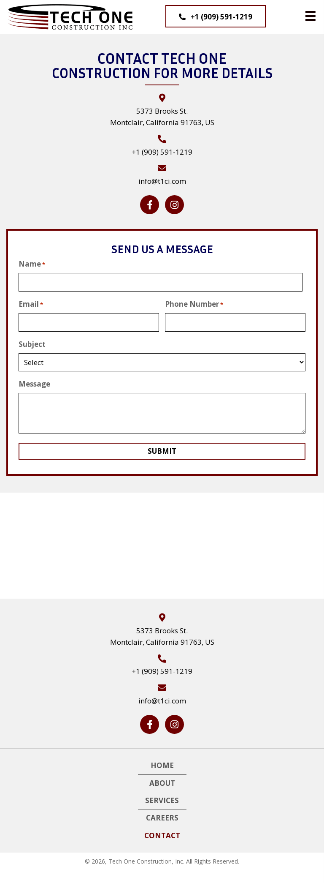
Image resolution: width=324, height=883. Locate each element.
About (162, 781)
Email (31, 303)
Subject (32, 342)
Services (162, 799)
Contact (162, 834)
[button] (215, 16)
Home (162, 764)
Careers (162, 816)
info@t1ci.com (162, 181)
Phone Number (194, 303)
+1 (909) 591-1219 (162, 152)
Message (34, 382)
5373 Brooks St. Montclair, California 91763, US (162, 635)
